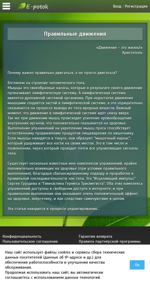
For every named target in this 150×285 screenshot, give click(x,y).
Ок (137, 264)
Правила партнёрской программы (109, 241)
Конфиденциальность (22, 236)
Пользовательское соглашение (30, 241)
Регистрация (136, 6)
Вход (117, 6)
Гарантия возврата (95, 236)
